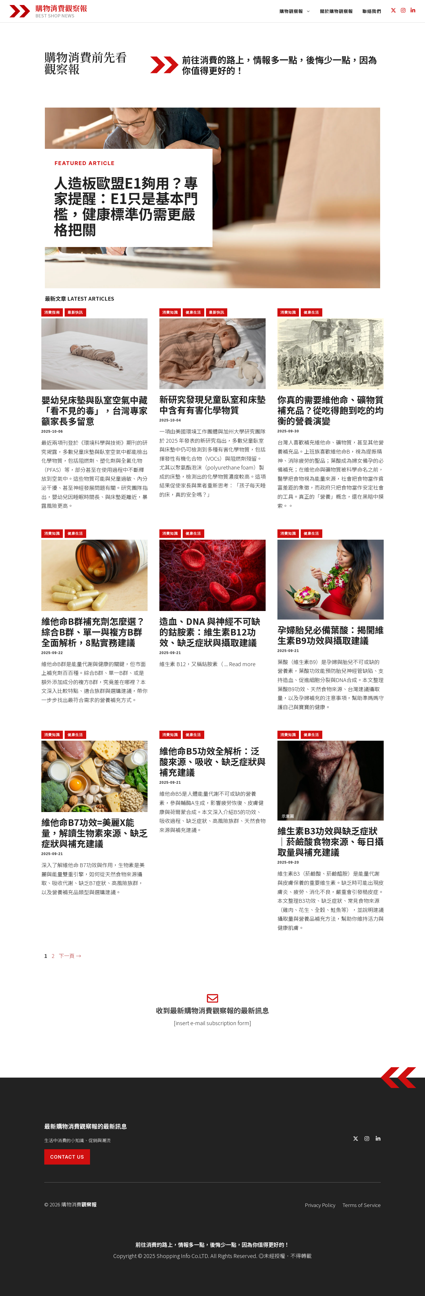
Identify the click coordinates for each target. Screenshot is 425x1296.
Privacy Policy (320, 1204)
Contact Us (67, 1157)
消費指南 (52, 312)
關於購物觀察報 (336, 11)
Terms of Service (361, 1204)
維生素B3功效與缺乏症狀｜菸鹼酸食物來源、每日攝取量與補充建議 (330, 841)
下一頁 (70, 955)
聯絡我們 (371, 11)
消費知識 (170, 312)
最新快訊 (75, 312)
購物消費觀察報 (61, 8)
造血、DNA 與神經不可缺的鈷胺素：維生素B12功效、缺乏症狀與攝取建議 (209, 632)
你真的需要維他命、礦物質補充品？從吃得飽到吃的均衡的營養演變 (330, 410)
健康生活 (193, 312)
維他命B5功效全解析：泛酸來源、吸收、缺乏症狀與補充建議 (212, 761)
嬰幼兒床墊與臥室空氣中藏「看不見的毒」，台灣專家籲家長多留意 (94, 410)
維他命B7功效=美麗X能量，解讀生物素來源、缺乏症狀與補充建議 (94, 833)
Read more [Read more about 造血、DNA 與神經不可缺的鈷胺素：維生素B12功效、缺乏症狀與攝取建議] (242, 664)
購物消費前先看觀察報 (85, 62)
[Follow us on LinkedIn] (413, 11)
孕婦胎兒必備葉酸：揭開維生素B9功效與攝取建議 (330, 635)
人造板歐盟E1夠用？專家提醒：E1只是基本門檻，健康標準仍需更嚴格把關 (126, 205)
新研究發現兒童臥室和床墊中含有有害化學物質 (212, 404)
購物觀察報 (297, 11)
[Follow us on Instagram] (403, 11)
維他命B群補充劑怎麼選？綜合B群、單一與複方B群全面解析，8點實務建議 (93, 632)
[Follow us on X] (393, 11)
